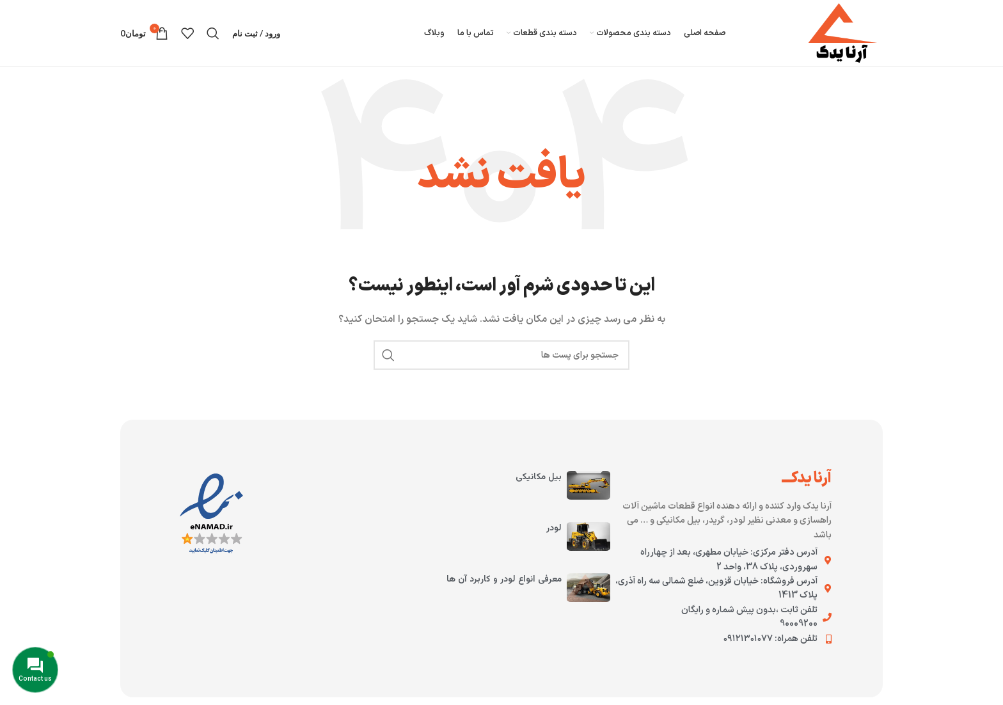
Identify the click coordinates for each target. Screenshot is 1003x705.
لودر (554, 528)
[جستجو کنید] (213, 33)
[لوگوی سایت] (843, 33)
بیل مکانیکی (539, 477)
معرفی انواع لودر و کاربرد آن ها (504, 580)
